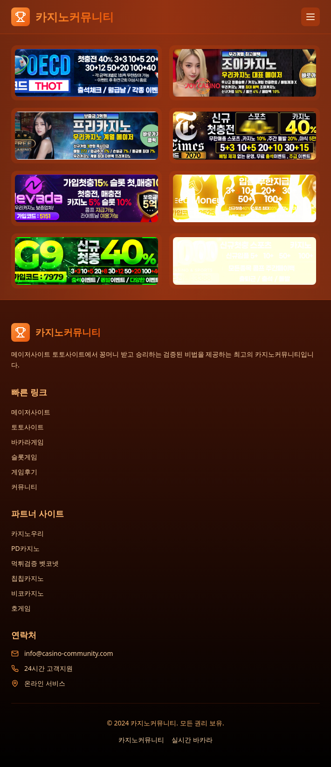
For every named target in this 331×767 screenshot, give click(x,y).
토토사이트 (27, 426)
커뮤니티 (24, 486)
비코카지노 (27, 593)
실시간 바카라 (192, 739)
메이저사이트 (30, 412)
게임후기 (24, 471)
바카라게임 (27, 441)
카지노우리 (27, 533)
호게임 (21, 608)
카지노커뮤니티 (141, 739)
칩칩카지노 (27, 578)
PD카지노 (25, 548)
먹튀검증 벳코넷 (35, 563)
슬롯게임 (24, 456)
